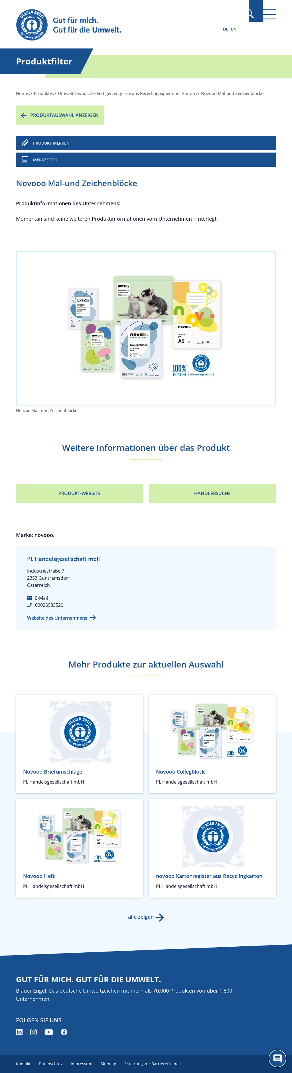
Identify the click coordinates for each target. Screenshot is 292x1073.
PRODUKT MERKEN (51, 143)
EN (233, 29)
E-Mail (41, 598)
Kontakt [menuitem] (23, 1063)
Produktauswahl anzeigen (64, 115)
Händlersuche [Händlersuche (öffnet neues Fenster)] (212, 493)
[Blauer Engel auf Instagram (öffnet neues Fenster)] (33, 1032)
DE (225, 29)
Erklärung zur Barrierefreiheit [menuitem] (156, 1063)
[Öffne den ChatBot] (277, 1058)
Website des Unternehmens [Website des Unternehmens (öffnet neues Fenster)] (57, 618)
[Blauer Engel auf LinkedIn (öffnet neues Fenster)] (19, 1032)
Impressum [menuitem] (83, 1063)
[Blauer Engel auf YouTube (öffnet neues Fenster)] (48, 1032)
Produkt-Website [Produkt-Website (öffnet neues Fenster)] (79, 493)
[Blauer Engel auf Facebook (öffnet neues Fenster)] (64, 1032)
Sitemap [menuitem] (111, 1063)
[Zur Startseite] (107, 25)
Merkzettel (45, 160)
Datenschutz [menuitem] (52, 1063)
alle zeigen (140, 916)
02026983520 (49, 605)
